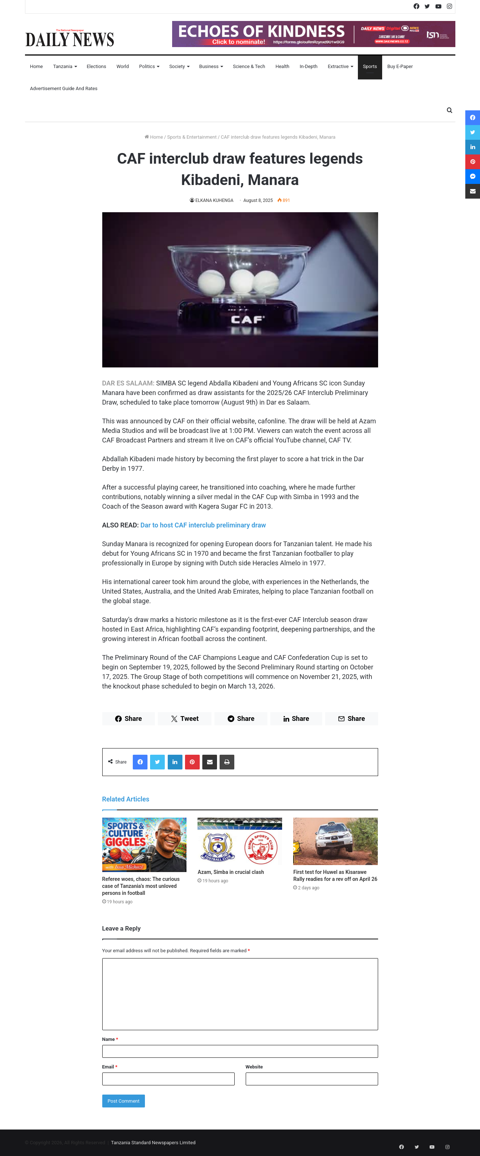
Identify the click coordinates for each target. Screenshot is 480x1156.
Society (177, 66)
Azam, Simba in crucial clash (231, 872)
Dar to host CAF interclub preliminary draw (203, 525)
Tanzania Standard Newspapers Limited (153, 1142)
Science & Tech (249, 66)
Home (36, 66)
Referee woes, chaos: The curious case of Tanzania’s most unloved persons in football (141, 886)
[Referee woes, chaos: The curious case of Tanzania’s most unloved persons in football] (144, 845)
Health (282, 66)
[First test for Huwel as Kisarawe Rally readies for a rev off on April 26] (335, 841)
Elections (96, 66)
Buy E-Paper (400, 66)
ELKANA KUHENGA (214, 200)
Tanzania (62, 66)
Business (209, 66)
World (123, 66)
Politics (147, 66)
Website (254, 1067)
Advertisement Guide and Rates (63, 88)
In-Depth (308, 66)
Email (110, 1067)
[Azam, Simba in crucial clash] (240, 841)
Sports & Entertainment (191, 137)
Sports (370, 66)
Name (110, 1039)
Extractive (338, 66)
